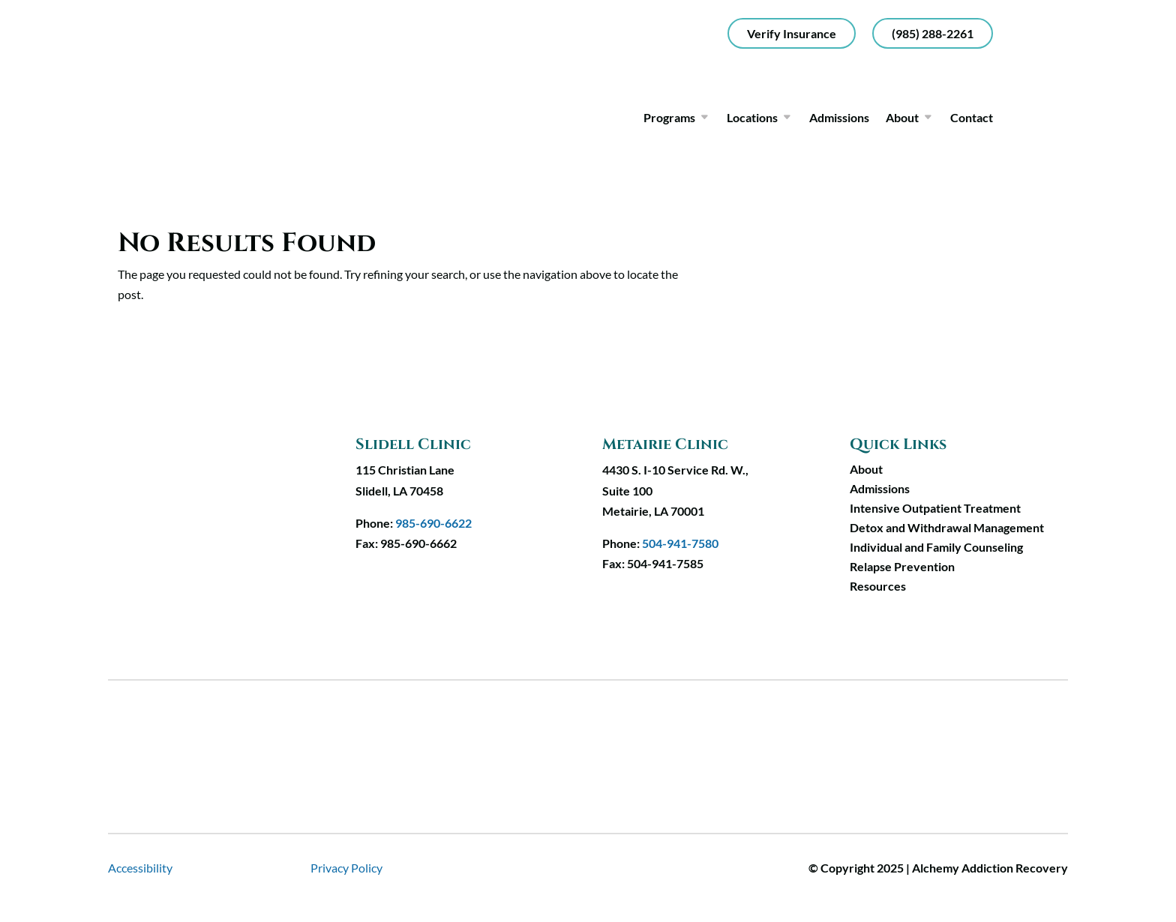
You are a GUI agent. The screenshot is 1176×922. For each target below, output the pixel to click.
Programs (669, 117)
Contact (971, 117)
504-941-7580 (680, 543)
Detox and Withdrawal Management (947, 527)
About (902, 117)
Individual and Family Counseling (936, 547)
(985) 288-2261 (933, 33)
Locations (752, 117)
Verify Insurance (791, 33)
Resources (878, 586)
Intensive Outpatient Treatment (935, 508)
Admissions (839, 117)
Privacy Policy (346, 868)
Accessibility (140, 868)
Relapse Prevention (902, 566)
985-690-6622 (433, 523)
